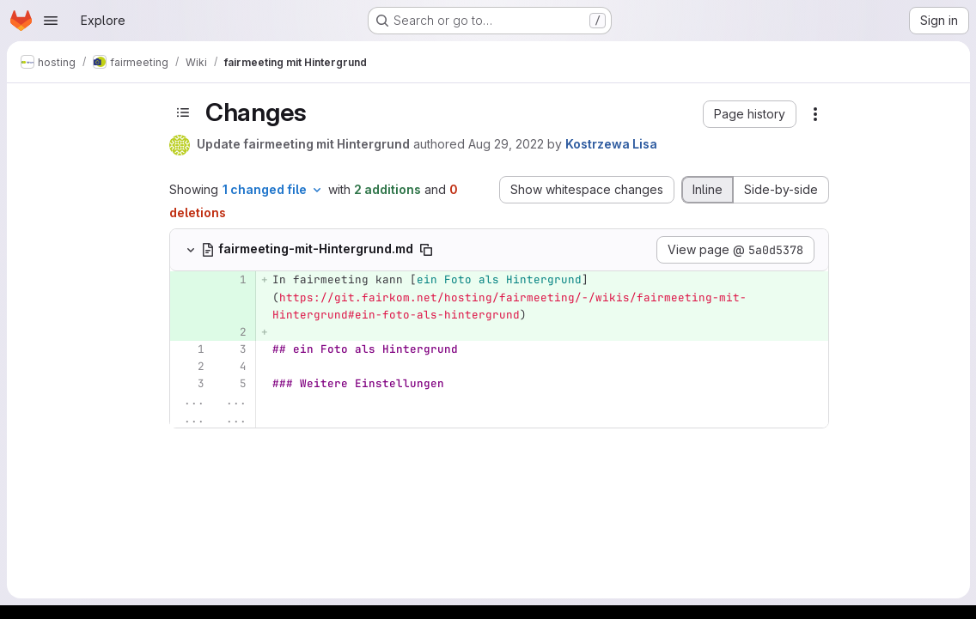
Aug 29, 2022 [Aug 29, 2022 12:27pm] (506, 144)
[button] (749, 114)
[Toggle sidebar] (183, 112)
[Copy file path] (426, 250)
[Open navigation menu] (50, 20)
